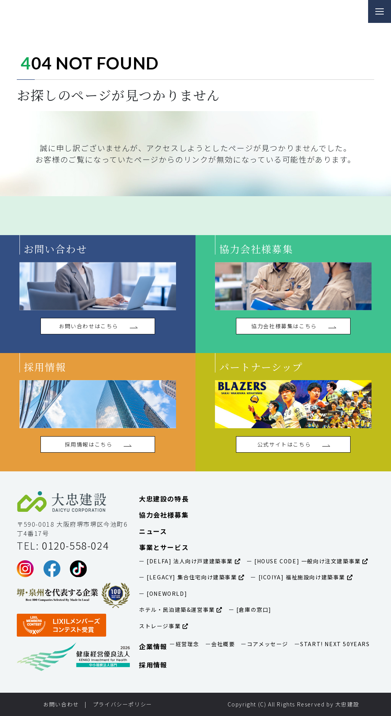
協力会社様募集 (164, 514)
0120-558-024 (75, 545)
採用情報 (153, 664)
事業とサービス (164, 547)
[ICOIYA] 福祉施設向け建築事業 (305, 577)
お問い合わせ (61, 704)
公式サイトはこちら (293, 444)
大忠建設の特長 (164, 498)
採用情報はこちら (98, 444)
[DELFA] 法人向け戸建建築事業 (193, 561)
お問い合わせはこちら (98, 326)
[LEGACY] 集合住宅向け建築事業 (195, 577)
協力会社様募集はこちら (293, 326)
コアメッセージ (267, 644)
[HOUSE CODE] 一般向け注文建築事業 (310, 561)
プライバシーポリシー (122, 704)
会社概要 (223, 644)
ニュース (153, 531)
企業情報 (153, 646)
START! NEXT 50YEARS (335, 644)
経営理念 (187, 644)
